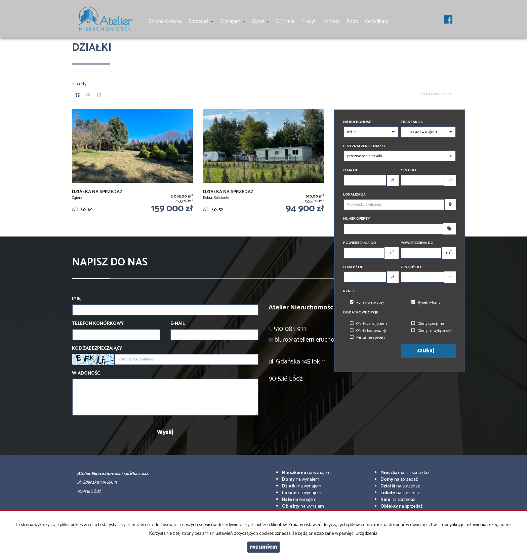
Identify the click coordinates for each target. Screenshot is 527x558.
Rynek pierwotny (367, 303)
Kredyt (308, 21)
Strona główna (165, 21)
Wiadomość (86, 373)
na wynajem (306, 473)
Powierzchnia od (359, 243)
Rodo (352, 21)
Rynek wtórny (425, 303)
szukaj (428, 350)
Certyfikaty (376, 21)
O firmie (285, 21)
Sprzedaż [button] (201, 21)
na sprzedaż (404, 473)
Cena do (408, 170)
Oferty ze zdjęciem (368, 324)
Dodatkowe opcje (360, 312)
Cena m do (411, 267)
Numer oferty (356, 218)
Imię (76, 299)
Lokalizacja (354, 194)
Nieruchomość (357, 122)
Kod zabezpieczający (97, 348)
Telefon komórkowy (98, 323)
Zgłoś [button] (260, 21)
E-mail (177, 323)
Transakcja (412, 122)
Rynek (349, 291)
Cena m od (353, 267)
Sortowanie (436, 93)
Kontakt (331, 21)
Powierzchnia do (417, 243)
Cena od (351, 170)
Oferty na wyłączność (431, 331)
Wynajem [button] (232, 21)
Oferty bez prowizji (368, 331)
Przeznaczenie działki (364, 146)
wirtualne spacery (367, 338)
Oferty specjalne (427, 324)
